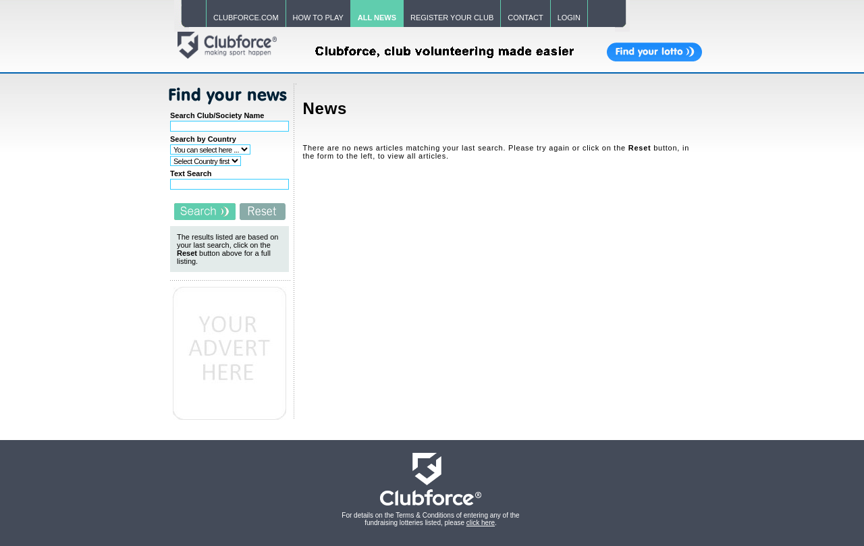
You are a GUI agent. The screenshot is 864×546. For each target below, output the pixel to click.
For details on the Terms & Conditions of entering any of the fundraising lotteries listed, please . (430, 519)
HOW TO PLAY (318, 17)
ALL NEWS (377, 17)
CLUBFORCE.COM (246, 17)
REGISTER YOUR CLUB (451, 17)
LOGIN (569, 17)
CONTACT (525, 17)
